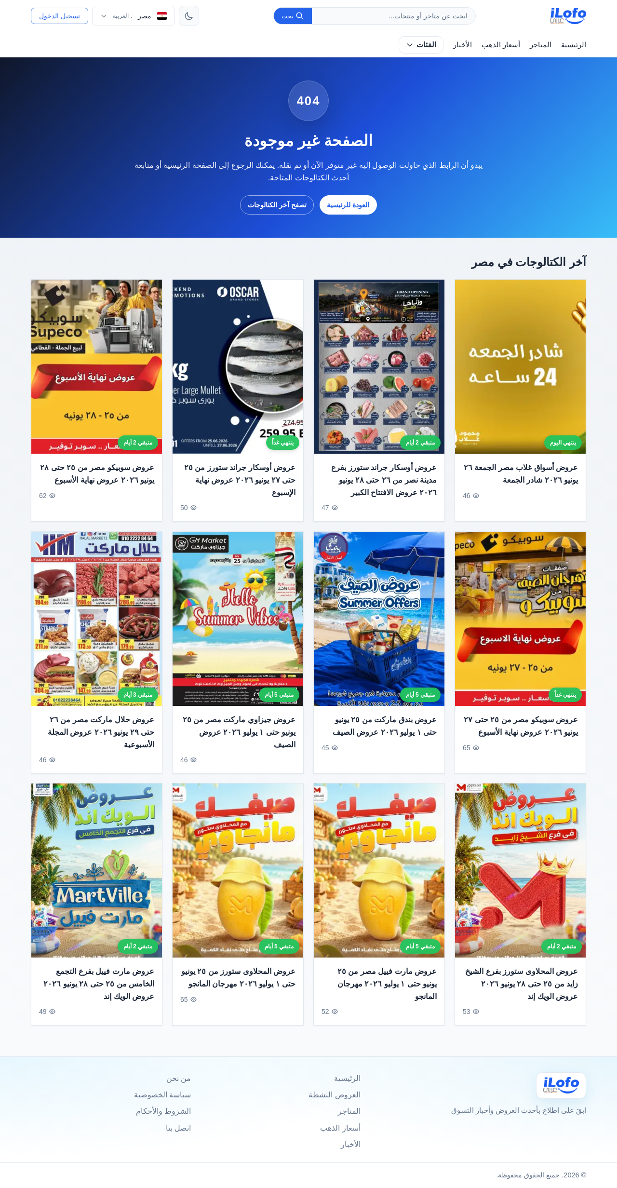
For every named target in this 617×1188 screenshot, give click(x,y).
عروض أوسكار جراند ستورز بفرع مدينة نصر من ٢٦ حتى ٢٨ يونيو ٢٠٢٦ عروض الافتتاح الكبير (384, 480)
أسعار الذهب (501, 44)
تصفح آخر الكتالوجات (277, 205)
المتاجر (540, 44)
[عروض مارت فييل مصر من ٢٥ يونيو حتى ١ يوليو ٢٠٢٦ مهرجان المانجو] (379, 882)
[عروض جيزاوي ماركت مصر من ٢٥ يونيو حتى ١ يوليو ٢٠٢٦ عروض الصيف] (238, 630)
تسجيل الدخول (59, 16)
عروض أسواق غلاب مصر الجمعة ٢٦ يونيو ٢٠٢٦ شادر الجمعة (521, 474)
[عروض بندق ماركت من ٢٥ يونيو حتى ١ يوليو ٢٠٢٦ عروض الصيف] (379, 630)
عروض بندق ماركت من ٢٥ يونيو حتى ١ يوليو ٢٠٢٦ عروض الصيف (385, 737)
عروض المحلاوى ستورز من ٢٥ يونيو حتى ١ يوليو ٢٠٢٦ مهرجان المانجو (238, 989)
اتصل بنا (178, 1128)
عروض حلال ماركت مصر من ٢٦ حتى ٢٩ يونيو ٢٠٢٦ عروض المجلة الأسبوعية (101, 743)
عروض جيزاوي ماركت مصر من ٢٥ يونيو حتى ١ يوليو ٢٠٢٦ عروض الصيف (239, 743)
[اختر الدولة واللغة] (133, 16)
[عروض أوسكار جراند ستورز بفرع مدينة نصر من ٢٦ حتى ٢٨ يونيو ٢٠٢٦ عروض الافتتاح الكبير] (379, 367)
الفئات (421, 44)
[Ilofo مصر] (561, 1085)
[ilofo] (568, 16)
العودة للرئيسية (348, 205)
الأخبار (462, 44)
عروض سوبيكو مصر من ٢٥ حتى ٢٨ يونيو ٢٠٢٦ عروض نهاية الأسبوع (97, 474)
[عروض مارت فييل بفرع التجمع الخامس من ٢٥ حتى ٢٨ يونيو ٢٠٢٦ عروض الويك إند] (96, 882)
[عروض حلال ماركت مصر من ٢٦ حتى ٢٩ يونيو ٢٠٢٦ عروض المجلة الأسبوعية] (96, 630)
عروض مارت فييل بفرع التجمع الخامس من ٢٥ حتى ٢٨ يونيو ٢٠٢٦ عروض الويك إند (98, 995)
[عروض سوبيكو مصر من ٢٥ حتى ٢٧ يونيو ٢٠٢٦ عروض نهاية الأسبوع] (520, 630)
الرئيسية (573, 44)
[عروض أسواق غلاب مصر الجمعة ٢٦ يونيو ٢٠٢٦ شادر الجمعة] (520, 367)
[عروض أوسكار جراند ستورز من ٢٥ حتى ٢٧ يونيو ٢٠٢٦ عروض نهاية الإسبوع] (238, 367)
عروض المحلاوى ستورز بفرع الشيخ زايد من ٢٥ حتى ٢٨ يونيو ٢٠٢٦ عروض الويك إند (521, 995)
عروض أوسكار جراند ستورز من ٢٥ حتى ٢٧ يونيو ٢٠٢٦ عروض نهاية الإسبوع (239, 480)
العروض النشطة (334, 1095)
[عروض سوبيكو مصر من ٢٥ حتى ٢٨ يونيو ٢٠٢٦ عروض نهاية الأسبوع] (96, 367)
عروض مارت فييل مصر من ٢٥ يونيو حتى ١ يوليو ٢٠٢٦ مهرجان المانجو (387, 995)
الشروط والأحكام (163, 1111)
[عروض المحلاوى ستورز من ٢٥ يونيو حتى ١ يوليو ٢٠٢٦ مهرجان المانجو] (238, 882)
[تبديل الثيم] (189, 16)
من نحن (178, 1078)
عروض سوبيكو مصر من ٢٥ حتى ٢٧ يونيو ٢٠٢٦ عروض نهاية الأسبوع (521, 737)
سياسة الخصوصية (162, 1095)
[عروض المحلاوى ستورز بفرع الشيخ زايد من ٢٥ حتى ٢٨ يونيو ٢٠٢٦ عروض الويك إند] (520, 882)
